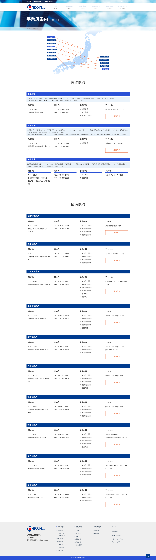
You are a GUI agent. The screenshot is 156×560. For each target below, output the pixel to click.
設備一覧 (61, 533)
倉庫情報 (60, 550)
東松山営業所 (52, 59)
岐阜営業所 (104, 66)
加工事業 (60, 530)
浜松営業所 (104, 63)
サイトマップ (125, 1)
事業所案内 (96, 6)
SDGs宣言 (78, 545)
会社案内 (82, 6)
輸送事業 (60, 541)
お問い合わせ (123, 6)
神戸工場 (105, 69)
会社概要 (78, 533)
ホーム (55, 6)
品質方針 (78, 542)
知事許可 (61, 547)
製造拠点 (96, 530)
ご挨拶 (77, 530)
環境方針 (78, 539)
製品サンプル (63, 536)
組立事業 (60, 538)
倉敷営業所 (51, 55)
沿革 (76, 536)
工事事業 (60, 544)
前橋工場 (51, 46)
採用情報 (109, 6)
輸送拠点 (96, 533)
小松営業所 (51, 52)
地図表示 (116, 116)
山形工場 (51, 37)
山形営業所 (51, 40)
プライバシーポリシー (118, 539)
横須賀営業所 (104, 60)
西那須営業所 (52, 49)
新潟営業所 (51, 43)
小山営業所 (104, 56)
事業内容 (69, 6)
